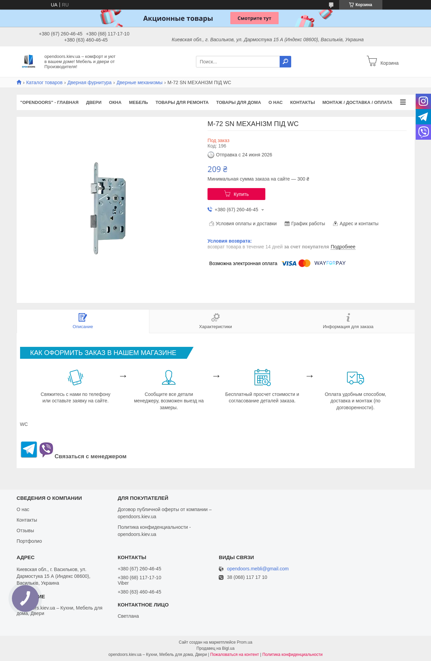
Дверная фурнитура (89, 82)
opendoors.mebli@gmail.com (258, 568)
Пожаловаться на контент (234, 654)
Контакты (302, 102)
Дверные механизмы (140, 82)
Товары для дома (238, 102)
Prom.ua (244, 642)
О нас (275, 102)
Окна (115, 102)
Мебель (138, 102)
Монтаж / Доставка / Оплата (357, 102)
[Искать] (285, 61)
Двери (93, 102)
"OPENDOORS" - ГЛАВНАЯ (49, 102)
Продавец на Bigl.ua (216, 648)
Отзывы (25, 530)
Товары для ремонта (182, 102)
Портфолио (29, 541)
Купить (241, 194)
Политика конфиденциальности (292, 654)
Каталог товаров (44, 82)
